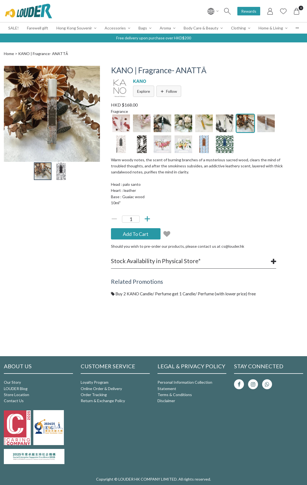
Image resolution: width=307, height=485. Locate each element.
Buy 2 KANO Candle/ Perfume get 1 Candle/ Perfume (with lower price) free (183, 293)
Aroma (165, 28)
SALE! (13, 28)
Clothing (238, 28)
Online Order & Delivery (101, 388)
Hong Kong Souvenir (74, 28)
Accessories (115, 28)
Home (9, 53)
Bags (142, 28)
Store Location (16, 394)
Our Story (12, 382)
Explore (143, 91)
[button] (95, 70)
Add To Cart (135, 234)
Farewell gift (37, 28)
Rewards (248, 11)
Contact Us (14, 400)
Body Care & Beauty (201, 28)
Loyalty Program (94, 382)
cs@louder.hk (232, 246)
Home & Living (271, 28)
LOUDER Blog (16, 388)
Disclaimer (166, 400)
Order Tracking (94, 394)
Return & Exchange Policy (103, 400)
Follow (169, 91)
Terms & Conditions (174, 394)
